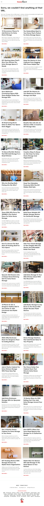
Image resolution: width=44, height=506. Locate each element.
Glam (39, 492)
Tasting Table (6, 496)
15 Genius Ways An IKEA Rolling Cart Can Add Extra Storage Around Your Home (33, 401)
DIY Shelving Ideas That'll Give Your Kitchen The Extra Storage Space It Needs (10, 63)
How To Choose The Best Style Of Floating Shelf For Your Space (11, 245)
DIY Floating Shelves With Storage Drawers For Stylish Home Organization (11, 462)
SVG (38, 495)
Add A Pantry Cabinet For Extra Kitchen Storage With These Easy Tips (11, 369)
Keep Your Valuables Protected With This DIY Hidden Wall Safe (32, 185)
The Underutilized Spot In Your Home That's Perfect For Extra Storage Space (32, 33)
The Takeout (23, 496)
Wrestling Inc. (37, 496)
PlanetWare (19, 495)
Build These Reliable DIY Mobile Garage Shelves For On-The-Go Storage (32, 214)
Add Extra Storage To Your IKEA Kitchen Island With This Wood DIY (33, 277)
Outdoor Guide (13, 495)
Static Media (15, 487)
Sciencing (24, 495)
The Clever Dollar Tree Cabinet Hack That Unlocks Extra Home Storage (31, 370)
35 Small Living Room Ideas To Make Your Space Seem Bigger (11, 124)
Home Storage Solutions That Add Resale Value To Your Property (32, 339)
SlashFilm (29, 495)
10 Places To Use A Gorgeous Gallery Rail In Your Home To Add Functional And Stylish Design (10, 308)
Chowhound (8, 492)
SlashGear (34, 495)
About (17, 485)
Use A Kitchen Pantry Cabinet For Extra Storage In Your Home (11, 431)
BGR (4, 492)
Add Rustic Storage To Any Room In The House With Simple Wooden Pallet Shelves (33, 307)
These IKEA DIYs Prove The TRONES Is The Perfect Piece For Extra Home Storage (11, 215)
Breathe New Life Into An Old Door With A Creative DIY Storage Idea (32, 124)
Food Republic (27, 492)
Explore (18, 492)
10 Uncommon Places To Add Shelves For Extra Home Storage (10, 33)
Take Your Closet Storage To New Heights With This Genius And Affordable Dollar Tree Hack (32, 246)
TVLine (28, 496)
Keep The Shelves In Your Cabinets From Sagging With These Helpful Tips (32, 62)
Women (32, 496)
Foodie (22, 492)
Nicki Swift (6, 495)
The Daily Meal (13, 496)
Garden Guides (34, 492)
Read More (4, 43)
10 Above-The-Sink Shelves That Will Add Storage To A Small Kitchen (11, 154)
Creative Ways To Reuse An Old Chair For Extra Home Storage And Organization (32, 155)
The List (18, 496)
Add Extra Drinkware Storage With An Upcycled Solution (11, 400)
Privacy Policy (24, 485)
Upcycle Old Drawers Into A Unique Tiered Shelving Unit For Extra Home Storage (11, 277)
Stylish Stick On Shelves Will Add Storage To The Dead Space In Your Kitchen (32, 463)
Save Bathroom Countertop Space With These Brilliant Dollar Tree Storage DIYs (10, 94)
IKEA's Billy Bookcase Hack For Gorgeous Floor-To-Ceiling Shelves (11, 339)
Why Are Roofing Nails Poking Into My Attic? (9, 184)
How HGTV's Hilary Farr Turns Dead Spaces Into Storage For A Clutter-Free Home (33, 432)
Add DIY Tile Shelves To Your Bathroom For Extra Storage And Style (32, 93)
